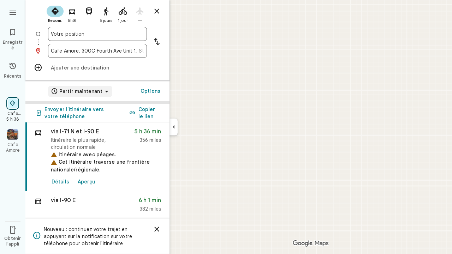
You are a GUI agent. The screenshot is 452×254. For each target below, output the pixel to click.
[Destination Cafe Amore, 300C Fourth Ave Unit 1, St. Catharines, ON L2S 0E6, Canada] (97, 51)
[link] (97, 156)
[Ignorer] (157, 229)
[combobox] (97, 34)
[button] (97, 206)
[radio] (55, 13)
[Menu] (12, 12)
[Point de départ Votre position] (97, 34)
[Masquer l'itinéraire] (156, 11)
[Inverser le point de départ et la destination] (157, 42)
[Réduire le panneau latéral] (174, 127)
